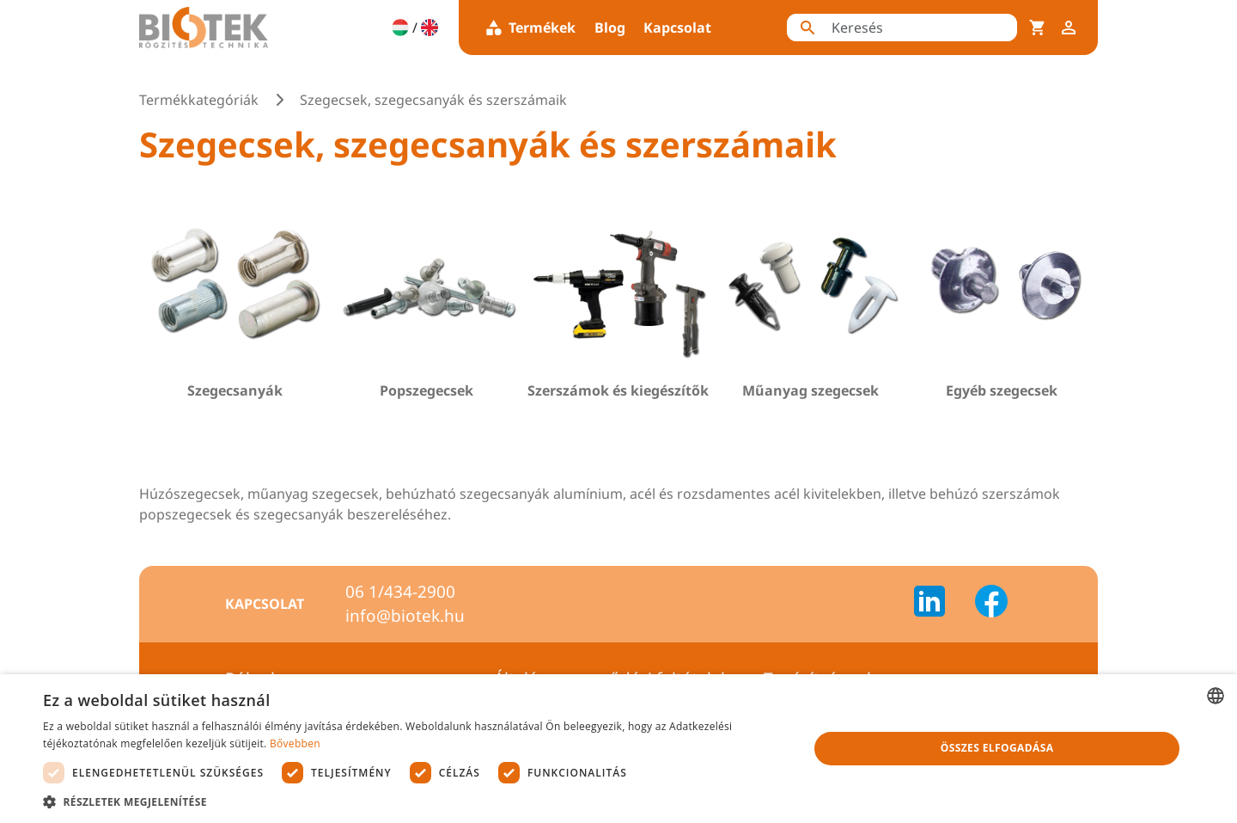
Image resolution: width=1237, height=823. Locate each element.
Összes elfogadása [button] (997, 747)
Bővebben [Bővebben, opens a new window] (295, 743)
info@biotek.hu (405, 616)
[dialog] (618, 748)
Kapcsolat (677, 27)
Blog (609, 27)
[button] (414, 801)
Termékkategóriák (199, 99)
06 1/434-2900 (400, 591)
